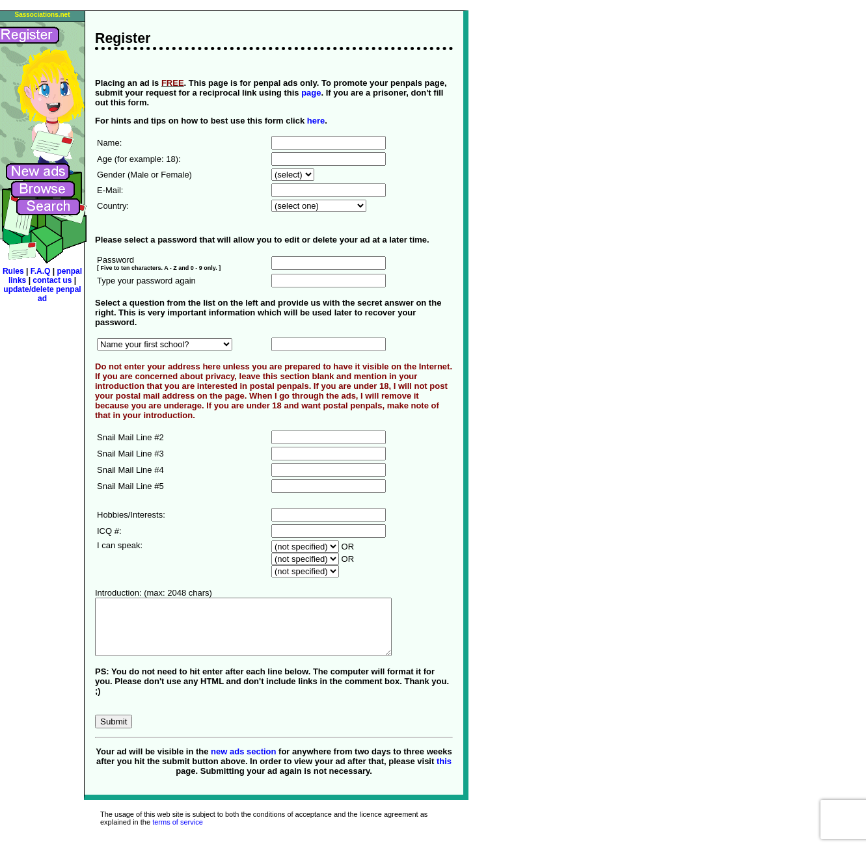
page (311, 93)
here (316, 121)
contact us (53, 280)
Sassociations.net (42, 14)
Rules (13, 271)
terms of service (177, 834)
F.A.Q (42, 271)
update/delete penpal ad (42, 294)
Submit (113, 733)
